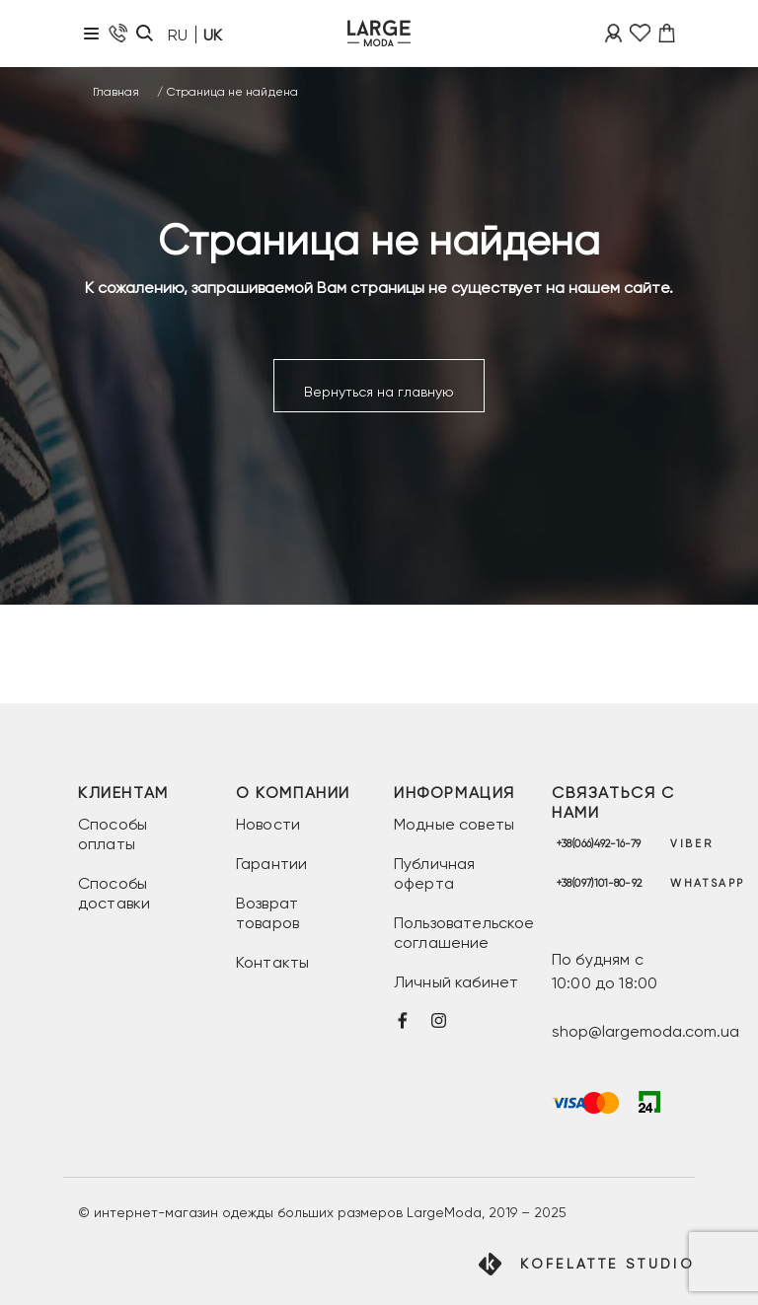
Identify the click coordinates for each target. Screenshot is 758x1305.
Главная (116, 92)
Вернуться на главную (379, 391)
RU (178, 35)
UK (212, 35)
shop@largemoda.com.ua (645, 1031)
